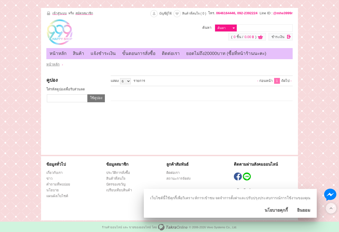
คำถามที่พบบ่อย (58, 184)
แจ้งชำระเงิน (103, 53)
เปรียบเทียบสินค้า (119, 190)
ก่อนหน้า (266, 81)
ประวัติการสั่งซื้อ (118, 173)
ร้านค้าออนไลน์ (112, 227)
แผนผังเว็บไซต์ (57, 196)
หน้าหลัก (58, 53)
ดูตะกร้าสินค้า (260, 37)
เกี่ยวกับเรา (54, 173)
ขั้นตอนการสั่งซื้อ (138, 53)
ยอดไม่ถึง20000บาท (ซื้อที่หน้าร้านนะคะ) (226, 53)
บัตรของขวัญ (116, 184)
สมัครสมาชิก (84, 13)
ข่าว (49, 178)
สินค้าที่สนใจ (194, 13)
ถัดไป (285, 81)
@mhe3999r (283, 13)
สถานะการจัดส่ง (178, 178)
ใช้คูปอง (96, 98)
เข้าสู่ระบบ (59, 13)
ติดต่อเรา (171, 53)
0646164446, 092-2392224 (236, 13)
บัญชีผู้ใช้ (165, 13)
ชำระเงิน (277, 37)
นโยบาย (52, 190)
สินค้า (78, 53)
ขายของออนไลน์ (140, 227)
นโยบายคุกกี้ (276, 210)
